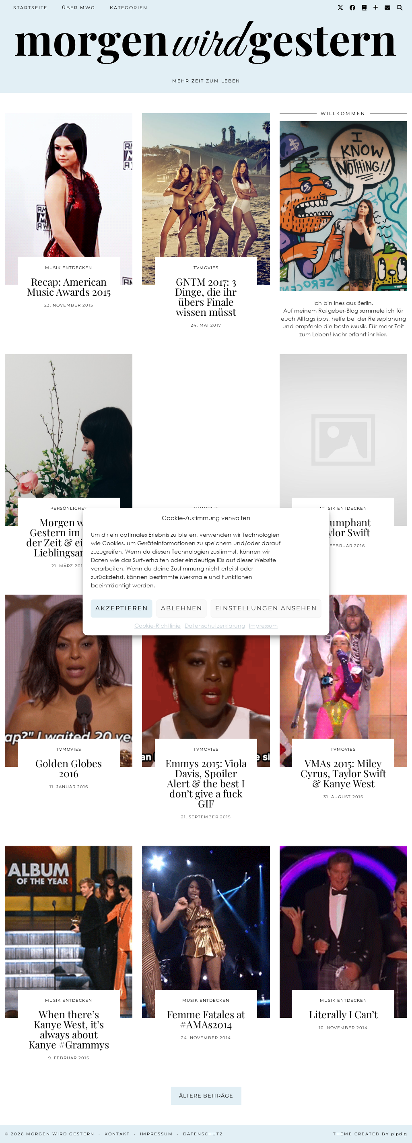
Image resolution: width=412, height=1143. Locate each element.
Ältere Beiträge (206, 1095)
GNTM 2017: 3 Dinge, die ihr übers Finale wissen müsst (206, 296)
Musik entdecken (68, 267)
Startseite (30, 7)
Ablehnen (181, 608)
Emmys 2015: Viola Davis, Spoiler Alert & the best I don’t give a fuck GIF (206, 783)
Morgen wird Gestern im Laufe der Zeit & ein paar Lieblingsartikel (68, 537)
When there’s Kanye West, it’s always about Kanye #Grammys (69, 1029)
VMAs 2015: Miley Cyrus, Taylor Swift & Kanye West (343, 773)
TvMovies (206, 267)
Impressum (263, 625)
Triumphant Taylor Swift (343, 527)
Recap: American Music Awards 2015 (69, 286)
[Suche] (400, 7)
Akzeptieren (121, 608)
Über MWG (78, 7)
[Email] (388, 7)
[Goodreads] (364, 7)
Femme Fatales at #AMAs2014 (206, 1019)
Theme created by (370, 1134)
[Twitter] (341, 7)
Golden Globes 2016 (68, 768)
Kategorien (129, 7)
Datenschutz (203, 1134)
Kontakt (117, 1134)
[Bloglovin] (376, 7)
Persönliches (68, 508)
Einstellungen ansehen (266, 608)
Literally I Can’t (343, 1014)
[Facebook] (353, 7)
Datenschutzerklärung (215, 625)
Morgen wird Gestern (60, 1134)
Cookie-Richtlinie (157, 625)
